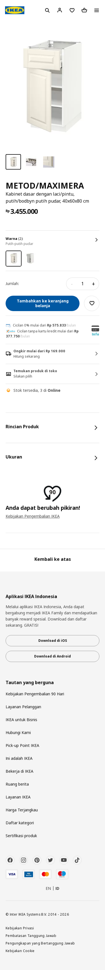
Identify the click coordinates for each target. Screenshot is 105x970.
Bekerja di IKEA (19, 771)
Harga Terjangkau (22, 809)
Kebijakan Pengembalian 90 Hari (35, 693)
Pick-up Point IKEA (22, 745)
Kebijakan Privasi (20, 928)
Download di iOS (52, 640)
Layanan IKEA (18, 797)
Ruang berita (17, 784)
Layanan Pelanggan (23, 706)
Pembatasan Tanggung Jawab (31, 935)
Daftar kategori (20, 822)
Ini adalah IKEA (19, 758)
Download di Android (52, 656)
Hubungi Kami (18, 732)
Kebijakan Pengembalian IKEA (33, 516)
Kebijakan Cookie (20, 950)
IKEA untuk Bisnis (21, 719)
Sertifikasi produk (21, 835)
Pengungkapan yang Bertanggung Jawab (40, 943)
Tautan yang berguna (30, 682)
